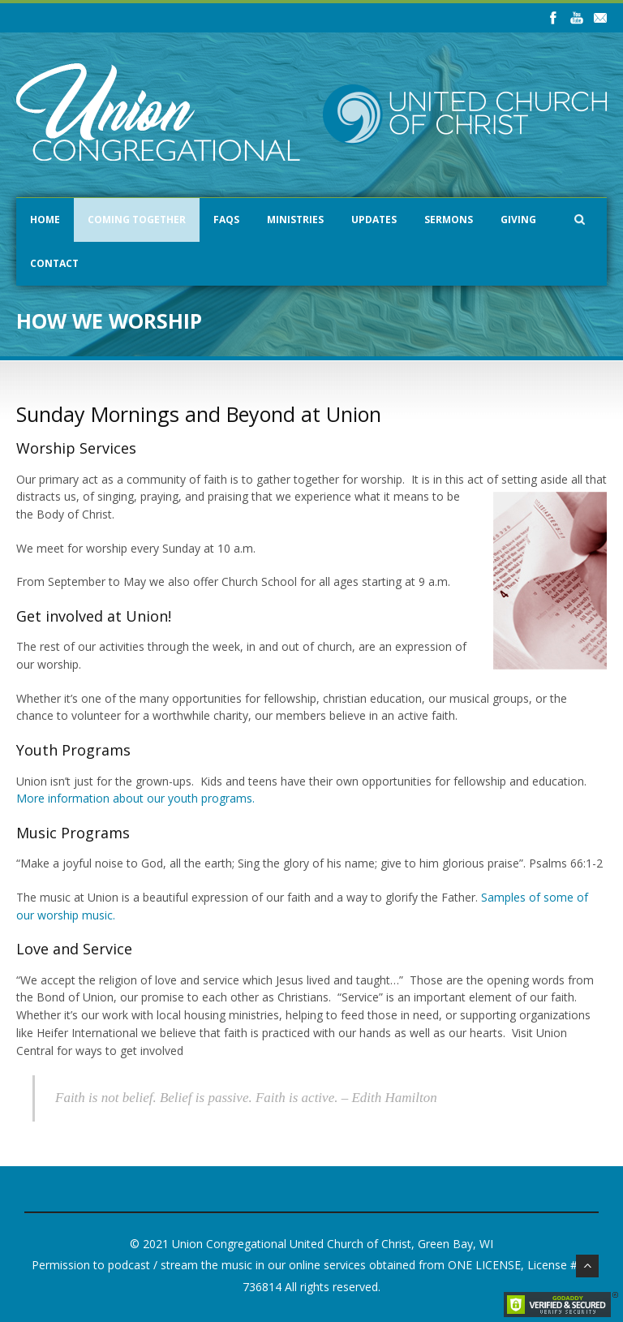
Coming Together (137, 219)
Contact (54, 263)
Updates (374, 219)
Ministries (295, 219)
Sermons (448, 219)
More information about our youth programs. (135, 798)
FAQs (226, 219)
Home (45, 219)
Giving (518, 219)
